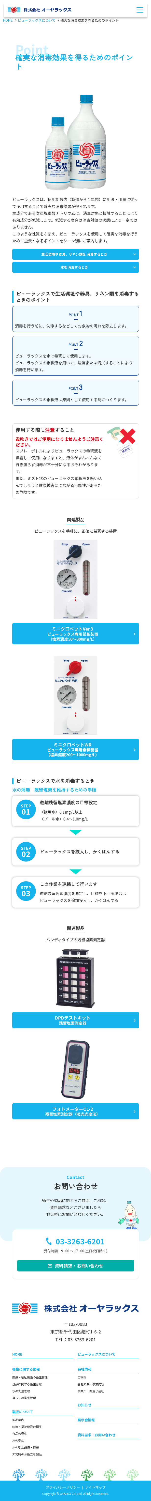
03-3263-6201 (80, 1241)
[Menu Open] (140, 9)
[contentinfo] (75, 1396)
